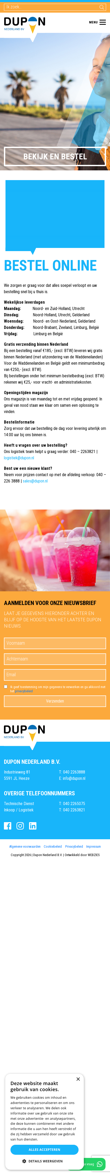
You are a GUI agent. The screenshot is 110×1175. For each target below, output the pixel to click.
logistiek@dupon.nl (19, 457)
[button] (44, 1161)
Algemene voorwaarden (25, 846)
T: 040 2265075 (72, 803)
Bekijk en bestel (55, 156)
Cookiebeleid (53, 846)
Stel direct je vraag (86, 1164)
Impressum (93, 846)
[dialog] (44, 1122)
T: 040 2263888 (72, 772)
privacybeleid (24, 691)
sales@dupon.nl (35, 481)
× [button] (78, 1079)
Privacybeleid (74, 846)
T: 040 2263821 (72, 809)
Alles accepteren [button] (44, 1149)
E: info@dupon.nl (72, 778)
